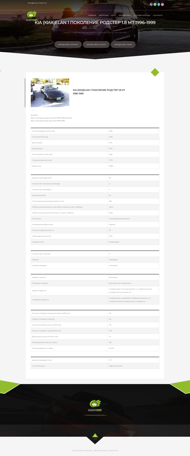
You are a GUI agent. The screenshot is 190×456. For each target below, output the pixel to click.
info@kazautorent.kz (37, 3)
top (95, 438)
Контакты (158, 15)
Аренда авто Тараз (123, 44)
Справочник (125, 15)
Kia (83, 32)
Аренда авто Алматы (68, 44)
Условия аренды (142, 15)
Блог (113, 15)
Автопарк (103, 15)
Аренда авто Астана (96, 44)
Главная (92, 15)
